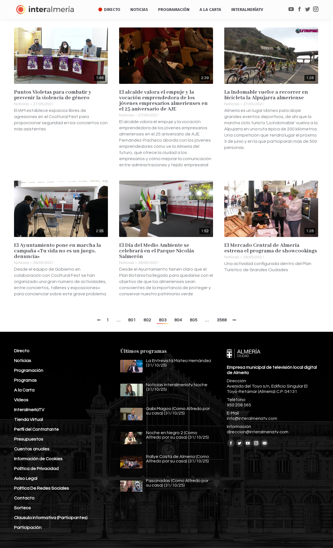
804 (178, 320)
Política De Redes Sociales (41, 488)
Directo (21, 351)
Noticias (21, 104)
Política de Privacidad (36, 468)
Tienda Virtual (28, 419)
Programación (28, 370)
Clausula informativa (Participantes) (50, 517)
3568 (222, 320)
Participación (27, 527)
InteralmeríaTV (29, 409)
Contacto (24, 498)
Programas (25, 380)
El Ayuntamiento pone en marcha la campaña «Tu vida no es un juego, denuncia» (57, 251)
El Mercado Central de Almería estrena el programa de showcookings (270, 248)
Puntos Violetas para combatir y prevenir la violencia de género (52, 95)
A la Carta (24, 390)
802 (147, 320)
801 (132, 320)
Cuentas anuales (31, 449)
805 (193, 320)
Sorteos (22, 508)
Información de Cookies (38, 459)
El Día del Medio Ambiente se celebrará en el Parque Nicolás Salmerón (156, 251)
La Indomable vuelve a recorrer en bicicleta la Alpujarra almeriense (266, 95)
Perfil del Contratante (36, 429)
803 (162, 320)
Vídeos (21, 400)
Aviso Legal (25, 478)
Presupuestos (28, 439)
